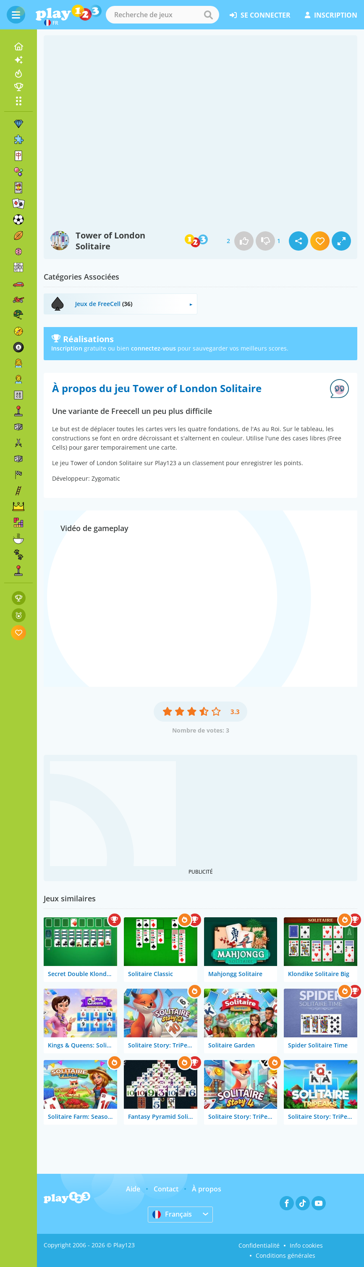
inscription (331, 15)
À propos (206, 1189)
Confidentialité (259, 1245)
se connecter (260, 15)
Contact (166, 1189)
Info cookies (306, 1245)
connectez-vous (153, 348)
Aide (133, 1189)
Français (172, 1214)
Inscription (66, 348)
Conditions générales (285, 1255)
